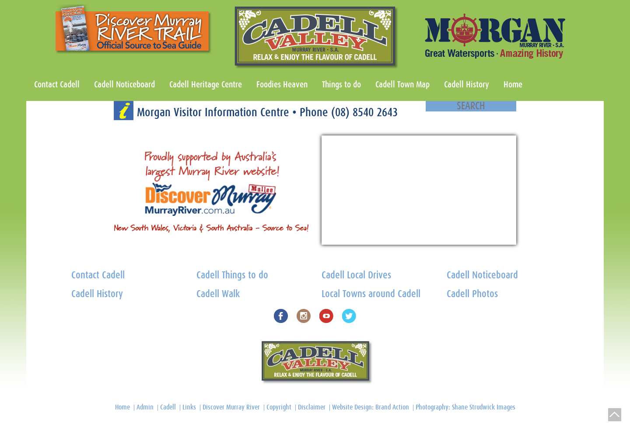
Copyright (278, 407)
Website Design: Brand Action (370, 407)
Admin (145, 407)
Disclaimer (312, 407)
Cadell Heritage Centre (205, 84)
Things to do (341, 84)
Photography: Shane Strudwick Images (465, 407)
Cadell (168, 407)
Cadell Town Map (402, 84)
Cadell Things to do (232, 275)
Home (513, 84)
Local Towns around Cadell (371, 294)
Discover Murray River (231, 407)
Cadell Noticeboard (124, 84)
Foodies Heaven (282, 84)
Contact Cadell (57, 84)
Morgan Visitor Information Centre (214, 112)
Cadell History (466, 84)
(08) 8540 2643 (364, 112)
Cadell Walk (218, 294)
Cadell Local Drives (356, 275)
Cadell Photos (472, 294)
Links (189, 407)
